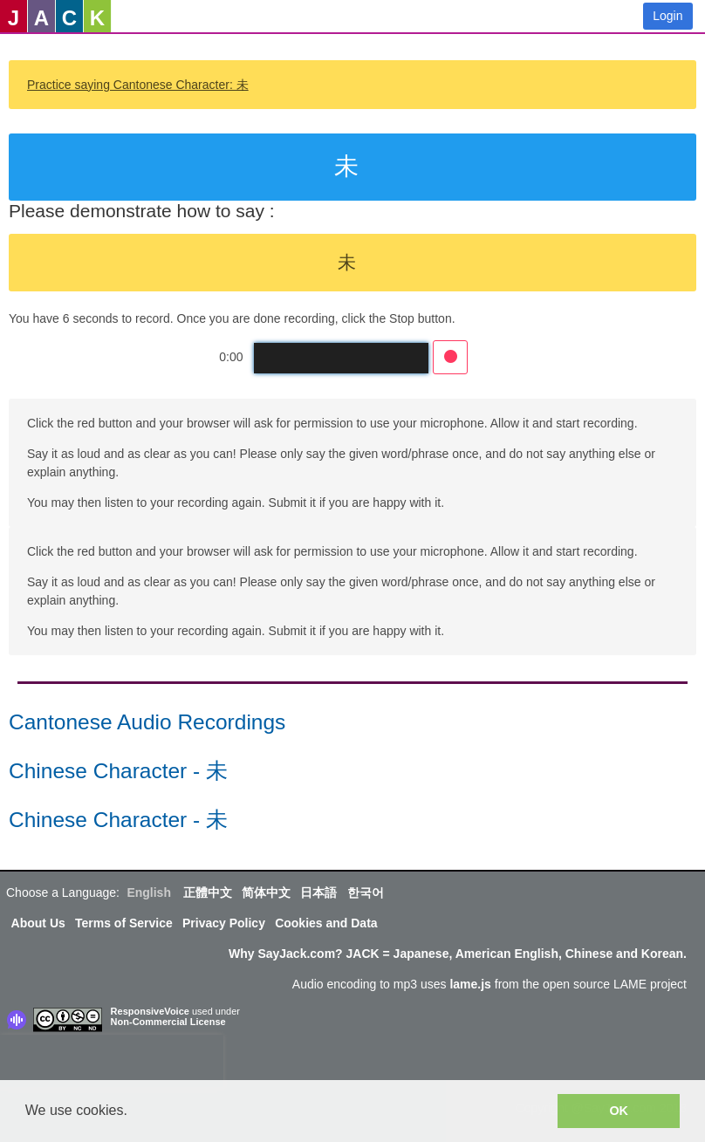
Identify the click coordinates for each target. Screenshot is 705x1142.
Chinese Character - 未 (118, 771)
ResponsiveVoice (150, 1011)
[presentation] (111, 1061)
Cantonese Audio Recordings (147, 722)
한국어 (365, 892)
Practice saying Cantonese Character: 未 (138, 85)
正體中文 (207, 892)
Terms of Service (124, 923)
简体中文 (266, 892)
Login (667, 16)
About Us (38, 923)
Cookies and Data (326, 923)
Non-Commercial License (168, 1021)
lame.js (469, 984)
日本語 (318, 892)
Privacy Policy (223, 923)
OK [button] (618, 1111)
